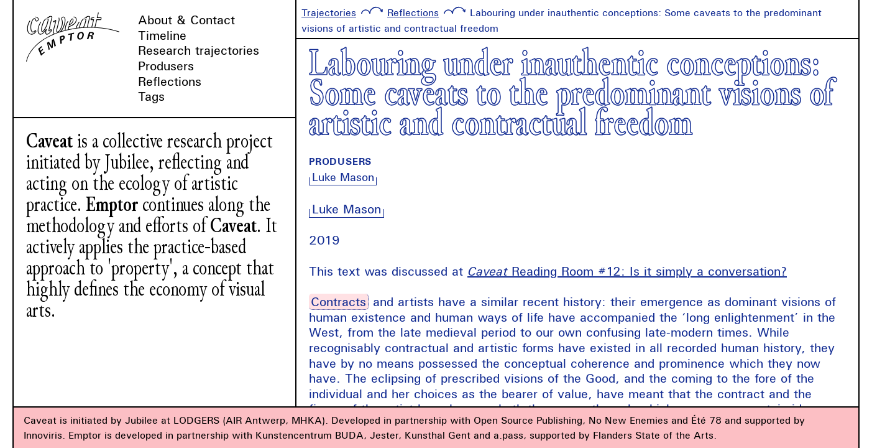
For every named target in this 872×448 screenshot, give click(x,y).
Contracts (338, 301)
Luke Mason (343, 177)
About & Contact (186, 19)
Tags (151, 96)
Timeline (162, 35)
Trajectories (328, 12)
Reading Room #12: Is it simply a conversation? (627, 271)
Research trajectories (198, 50)
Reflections (169, 81)
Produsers (166, 65)
